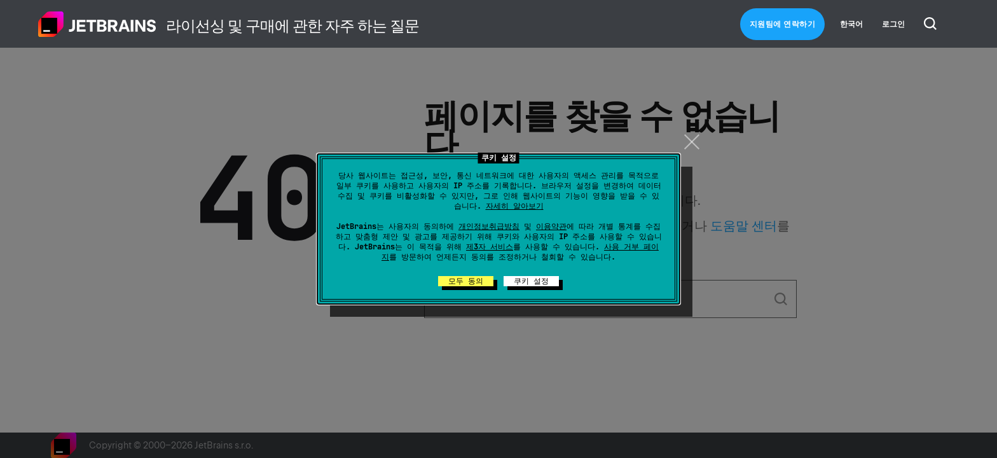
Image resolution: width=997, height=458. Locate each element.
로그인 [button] (893, 24)
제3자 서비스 (489, 247)
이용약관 (551, 226)
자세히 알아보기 (515, 206)
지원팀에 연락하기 (783, 24)
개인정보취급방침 (488, 226)
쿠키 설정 (531, 281)
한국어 (851, 24)
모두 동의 (465, 281)
